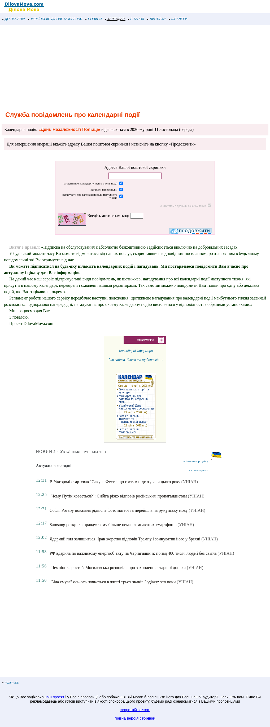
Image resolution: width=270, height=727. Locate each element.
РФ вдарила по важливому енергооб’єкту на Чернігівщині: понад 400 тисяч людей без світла (133, 553)
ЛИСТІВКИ (156, 19)
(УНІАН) (189, 481)
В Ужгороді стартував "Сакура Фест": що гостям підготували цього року (115, 481)
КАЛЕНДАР (114, 19)
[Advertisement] (135, 67)
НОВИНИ (94, 19)
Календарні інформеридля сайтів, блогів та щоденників (135, 394)
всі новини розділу (195, 461)
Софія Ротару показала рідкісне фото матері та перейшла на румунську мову (119, 510)
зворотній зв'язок (135, 710)
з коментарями (198, 470)
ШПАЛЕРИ (178, 19)
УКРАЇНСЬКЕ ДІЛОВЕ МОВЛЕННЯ (55, 19)
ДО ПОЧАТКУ (14, 19)
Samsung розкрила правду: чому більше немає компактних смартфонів (113, 524)
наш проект (54, 697)
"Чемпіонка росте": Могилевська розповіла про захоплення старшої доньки (118, 567)
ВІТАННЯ (136, 19)
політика (10, 682)
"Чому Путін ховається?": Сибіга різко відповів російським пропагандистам (118, 496)
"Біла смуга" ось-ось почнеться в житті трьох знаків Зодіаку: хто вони (113, 582)
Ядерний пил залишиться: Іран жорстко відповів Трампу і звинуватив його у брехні (125, 539)
